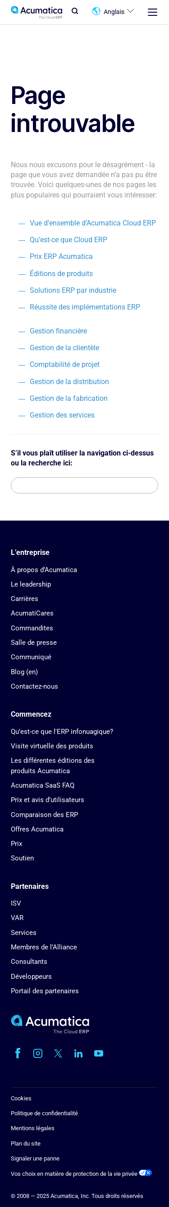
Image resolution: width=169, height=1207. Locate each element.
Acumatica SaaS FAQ (42, 785)
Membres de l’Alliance (44, 947)
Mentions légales (33, 1128)
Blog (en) (24, 672)
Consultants (29, 962)
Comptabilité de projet (65, 364)
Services (24, 933)
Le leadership (31, 584)
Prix (16, 844)
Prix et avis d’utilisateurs (47, 800)
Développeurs (31, 976)
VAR (17, 918)
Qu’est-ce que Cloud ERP (68, 239)
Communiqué (31, 657)
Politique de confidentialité (44, 1113)
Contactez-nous (34, 686)
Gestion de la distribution (69, 381)
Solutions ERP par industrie (73, 290)
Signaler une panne (35, 1158)
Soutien (22, 858)
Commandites (32, 628)
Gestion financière (58, 331)
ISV (16, 903)
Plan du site (26, 1143)
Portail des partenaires (45, 991)
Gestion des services (62, 415)
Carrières (24, 599)
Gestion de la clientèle (64, 347)
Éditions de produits (61, 273)
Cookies (21, 1098)
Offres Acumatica (37, 829)
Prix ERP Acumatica (61, 256)
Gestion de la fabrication (69, 398)
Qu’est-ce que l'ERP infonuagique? (62, 732)
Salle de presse (34, 643)
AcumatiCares (32, 613)
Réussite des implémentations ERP (85, 307)
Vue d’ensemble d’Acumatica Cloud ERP (93, 223)
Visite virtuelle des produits (52, 746)
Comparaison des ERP (44, 815)
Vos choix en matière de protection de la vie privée (81, 1173)
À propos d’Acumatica (44, 570)
